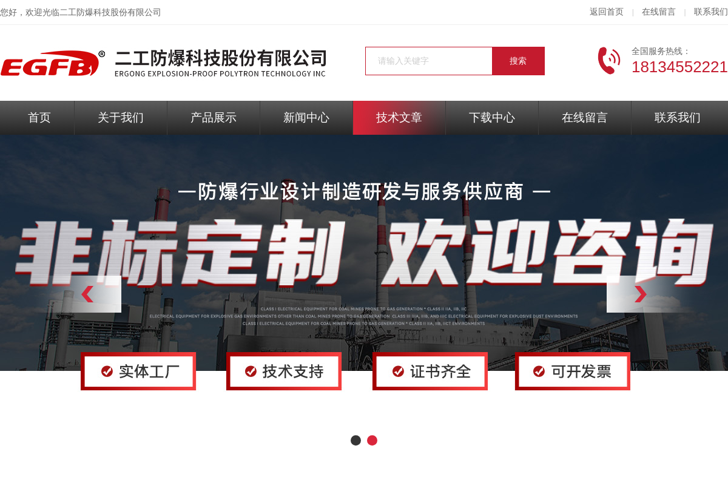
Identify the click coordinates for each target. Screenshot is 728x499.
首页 (39, 117)
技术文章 (399, 117)
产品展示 (213, 117)
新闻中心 (306, 117)
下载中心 (492, 117)
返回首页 (607, 11)
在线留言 (659, 11)
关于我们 (121, 117)
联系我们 (711, 11)
